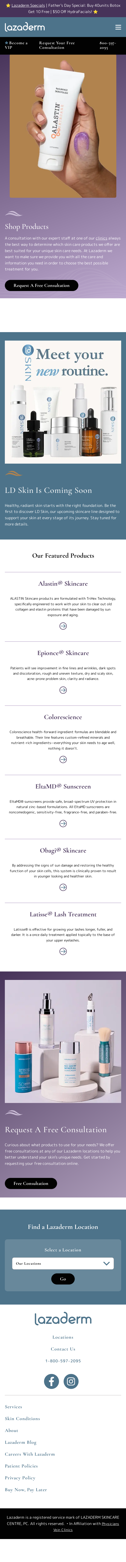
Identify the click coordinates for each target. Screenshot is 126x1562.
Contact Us (63, 1349)
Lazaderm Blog (21, 1442)
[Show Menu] (118, 27)
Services (13, 1407)
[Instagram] (71, 1381)
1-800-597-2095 (63, 1361)
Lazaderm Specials (28, 5)
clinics (101, 238)
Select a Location (63, 1250)
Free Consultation (31, 1183)
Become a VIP (16, 45)
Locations (63, 1337)
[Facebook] (51, 1381)
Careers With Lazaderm (30, 1454)
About (11, 1430)
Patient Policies (21, 1466)
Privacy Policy (20, 1478)
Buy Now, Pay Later (26, 1490)
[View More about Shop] (63, 626)
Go (63, 1279)
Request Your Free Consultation (57, 45)
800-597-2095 (108, 45)
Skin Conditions (22, 1419)
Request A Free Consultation (42, 285)
